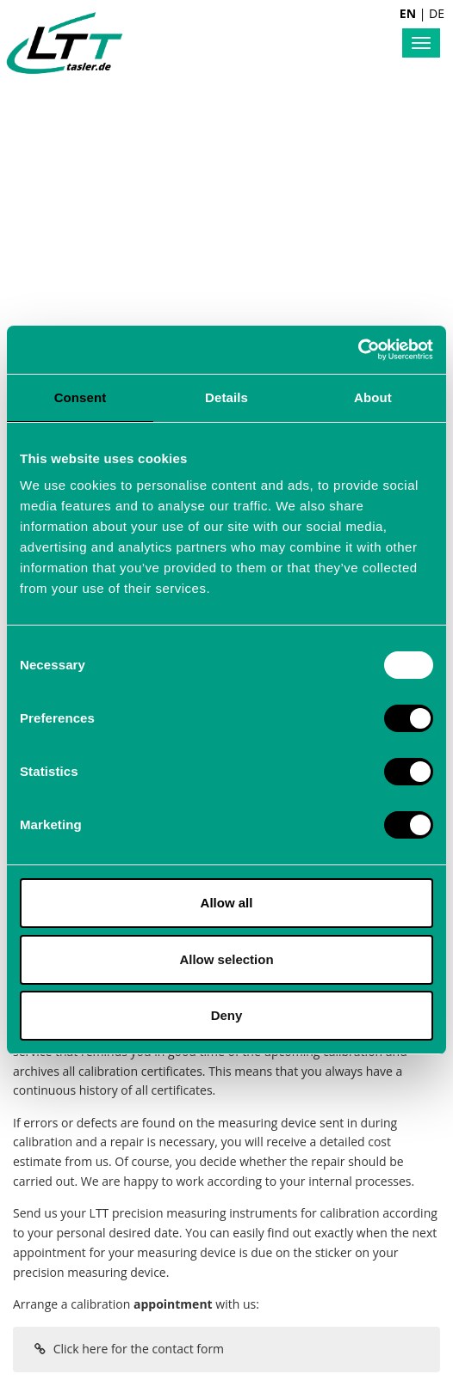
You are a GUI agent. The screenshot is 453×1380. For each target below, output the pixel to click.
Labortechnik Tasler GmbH (64, 43)
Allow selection (226, 959)
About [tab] (373, 397)
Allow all (227, 902)
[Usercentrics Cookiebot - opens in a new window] (357, 350)
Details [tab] (226, 397)
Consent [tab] (80, 397)
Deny (227, 1015)
